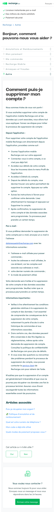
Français (49, 3)
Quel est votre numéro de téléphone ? (23, 421)
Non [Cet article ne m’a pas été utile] (26, 454)
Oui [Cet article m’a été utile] (11, 454)
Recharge (7, 24)
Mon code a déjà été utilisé (18, 426)
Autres (18, 24)
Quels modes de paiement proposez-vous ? (26, 431)
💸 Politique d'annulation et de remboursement (20, 415)
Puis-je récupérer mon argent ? (20, 409)
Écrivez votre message (27, 501)
